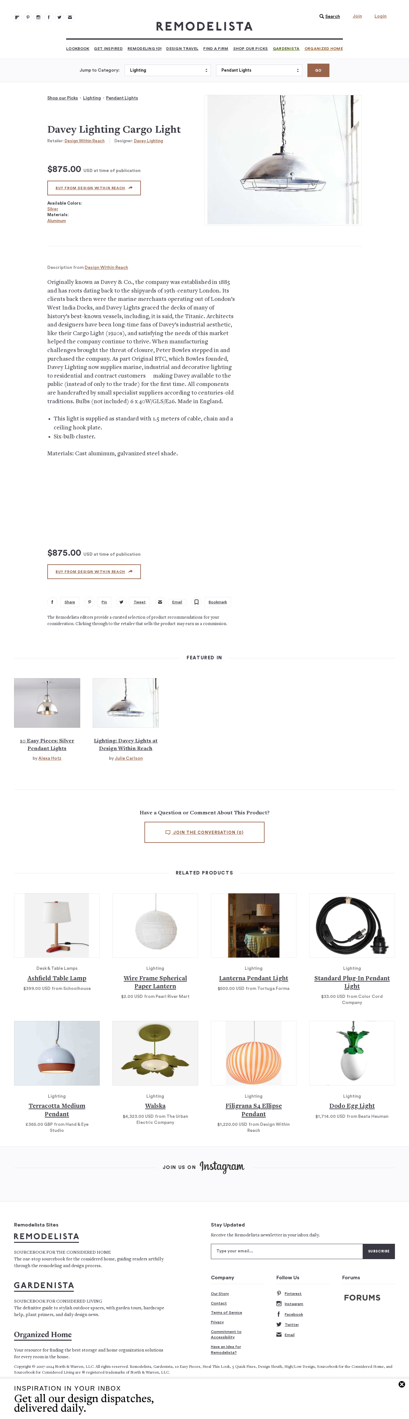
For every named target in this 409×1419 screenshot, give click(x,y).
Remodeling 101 (144, 49)
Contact (219, 1303)
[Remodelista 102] (38, 17)
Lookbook (77, 49)
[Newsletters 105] (70, 17)
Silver (52, 209)
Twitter (287, 1325)
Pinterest (289, 1293)
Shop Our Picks (250, 49)
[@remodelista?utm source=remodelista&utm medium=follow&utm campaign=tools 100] (17, 17)
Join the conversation (204, 832)
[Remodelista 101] (27, 17)
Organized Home (324, 49)
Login (380, 16)
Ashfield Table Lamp (56, 979)
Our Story (220, 1294)
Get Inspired (108, 49)
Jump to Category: (100, 70)
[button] (328, 16)
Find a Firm (215, 49)
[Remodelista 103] (48, 17)
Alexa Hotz (49, 758)
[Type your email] (287, 1251)
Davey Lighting (148, 141)
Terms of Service (226, 1312)
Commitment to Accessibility (226, 1334)
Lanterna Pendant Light (253, 979)
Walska (155, 1106)
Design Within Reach (84, 141)
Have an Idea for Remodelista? (226, 1349)
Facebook (289, 1314)
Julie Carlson (129, 758)
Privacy (217, 1322)
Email (285, 1335)
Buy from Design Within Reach (94, 188)
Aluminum (56, 221)
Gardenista (286, 49)
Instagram (289, 1304)
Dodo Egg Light (352, 1106)
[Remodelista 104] (59, 17)
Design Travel (182, 49)
